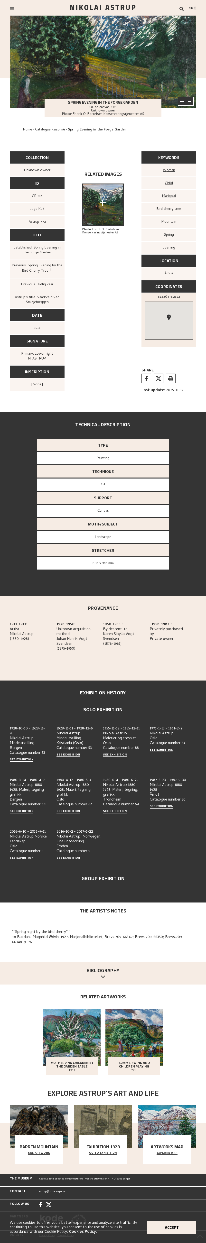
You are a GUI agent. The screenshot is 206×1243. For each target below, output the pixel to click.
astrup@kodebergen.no (52, 1191)
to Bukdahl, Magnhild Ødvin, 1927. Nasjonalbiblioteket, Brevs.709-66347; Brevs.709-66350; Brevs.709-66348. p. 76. (98, 940)
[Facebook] (40, 1205)
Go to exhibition (103, 1153)
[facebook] (146, 378)
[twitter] (158, 378)
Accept (172, 1227)
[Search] (181, 9)
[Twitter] (49, 1205)
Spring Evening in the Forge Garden (97, 130)
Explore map (167, 1153)
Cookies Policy (82, 1232)
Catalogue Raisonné (50, 130)
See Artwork (39, 1153)
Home (27, 130)
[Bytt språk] (192, 8)
